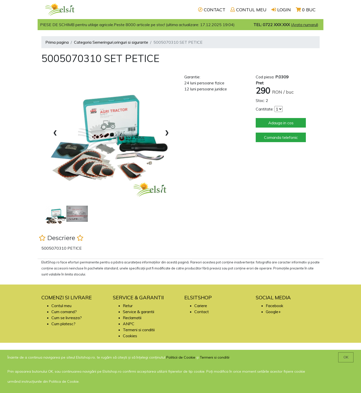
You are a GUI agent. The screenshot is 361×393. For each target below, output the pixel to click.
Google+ (273, 311)
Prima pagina (57, 42)
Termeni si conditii (139, 329)
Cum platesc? (63, 323)
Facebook (274, 305)
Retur (128, 305)
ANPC (128, 323)
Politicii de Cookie (180, 357)
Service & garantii (138, 311)
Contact (201, 311)
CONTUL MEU (248, 10)
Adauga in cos (281, 122)
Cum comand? (64, 311)
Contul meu (61, 305)
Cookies (130, 335)
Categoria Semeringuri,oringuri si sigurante (111, 42)
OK (345, 357)
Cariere (200, 305)
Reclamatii (132, 317)
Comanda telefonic (281, 137)
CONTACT (211, 10)
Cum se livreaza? (66, 317)
